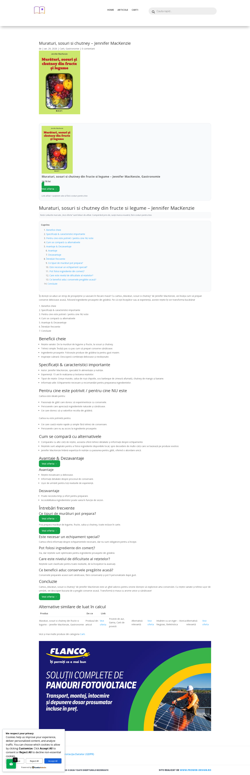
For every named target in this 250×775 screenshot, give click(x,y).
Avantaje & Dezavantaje (58, 246)
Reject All (34, 761)
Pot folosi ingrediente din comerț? (66, 271)
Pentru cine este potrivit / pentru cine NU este (69, 238)
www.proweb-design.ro (195, 769)
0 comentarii (88, 48)
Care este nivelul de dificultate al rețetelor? (71, 275)
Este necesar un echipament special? (68, 267)
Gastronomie (72, 48)
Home (110, 9)
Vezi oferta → (49, 188)
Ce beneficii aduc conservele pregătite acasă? (72, 279)
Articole (123, 9)
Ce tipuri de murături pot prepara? (65, 262)
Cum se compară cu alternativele (63, 242)
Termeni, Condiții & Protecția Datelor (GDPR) (66, 754)
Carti (135, 9)
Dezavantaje (54, 254)
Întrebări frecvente (55, 258)
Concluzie (52, 283)
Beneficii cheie (53, 229)
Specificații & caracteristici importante (65, 234)
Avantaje (52, 250)
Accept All (52, 761)
